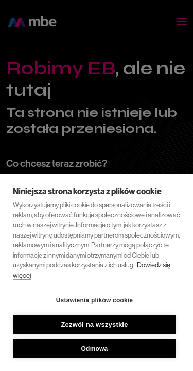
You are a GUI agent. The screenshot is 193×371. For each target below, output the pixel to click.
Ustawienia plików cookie (94, 300)
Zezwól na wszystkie (94, 324)
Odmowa (94, 348)
